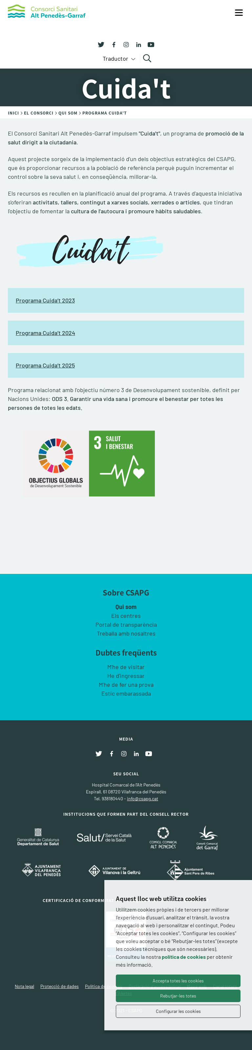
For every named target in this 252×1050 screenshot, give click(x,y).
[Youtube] (148, 44)
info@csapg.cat (142, 798)
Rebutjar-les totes (178, 995)
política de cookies (184, 957)
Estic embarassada (126, 693)
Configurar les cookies (178, 1011)
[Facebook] (111, 44)
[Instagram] (123, 44)
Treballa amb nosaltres (126, 633)
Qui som (126, 606)
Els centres (126, 615)
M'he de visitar (126, 666)
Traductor (116, 58)
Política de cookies (103, 986)
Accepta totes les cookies (178, 980)
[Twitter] (101, 44)
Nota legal (24, 986)
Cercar (148, 58)
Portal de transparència (126, 624)
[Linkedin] (136, 44)
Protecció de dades (59, 986)
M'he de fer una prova (126, 684)
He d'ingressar (126, 675)
